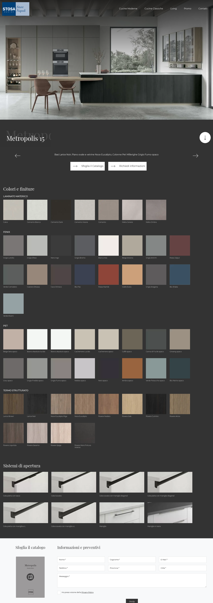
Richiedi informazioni (127, 166)
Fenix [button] (6, 232)
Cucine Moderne (128, 8)
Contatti (203, 8)
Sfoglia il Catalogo (88, 166)
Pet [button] (5, 326)
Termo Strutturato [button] (15, 390)
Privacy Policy (88, 592)
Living (173, 8)
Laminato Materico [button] (15, 196)
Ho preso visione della (78, 592)
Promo (187, 8)
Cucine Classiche (154, 8)
